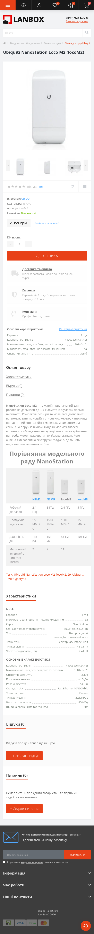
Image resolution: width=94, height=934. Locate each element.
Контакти (29, 311)
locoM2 (61, 574)
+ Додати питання (24, 808)
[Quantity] (19, 244)
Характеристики (19, 377)
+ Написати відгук (24, 756)
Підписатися (77, 854)
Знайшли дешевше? (47, 223)
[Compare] (84, 186)
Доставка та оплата (37, 269)
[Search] (86, 33)
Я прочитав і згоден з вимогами (37, 862)
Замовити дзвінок (77, 21)
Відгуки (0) (14, 386)
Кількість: (14, 237)
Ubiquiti (27, 198)
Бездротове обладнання (25, 43)
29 (69, 574)
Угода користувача (32, 862)
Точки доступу (52, 43)
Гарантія (28, 290)
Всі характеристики (73, 329)
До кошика (47, 255)
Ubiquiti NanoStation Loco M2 (34, 574)
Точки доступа (16, 579)
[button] (39, 5)
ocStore (54, 911)
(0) (41, 187)
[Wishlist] (72, 186)
